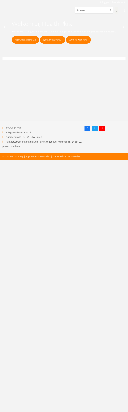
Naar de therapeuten (25, 39)
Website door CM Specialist (66, 156)
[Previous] (5, 27)
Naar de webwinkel (52, 39)
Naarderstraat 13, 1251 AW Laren (22, 137)
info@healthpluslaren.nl (16, 132)
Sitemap (19, 156)
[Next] (123, 27)
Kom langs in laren (78, 39)
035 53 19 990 (11, 128)
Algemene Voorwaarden (38, 156)
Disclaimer (7, 156)
